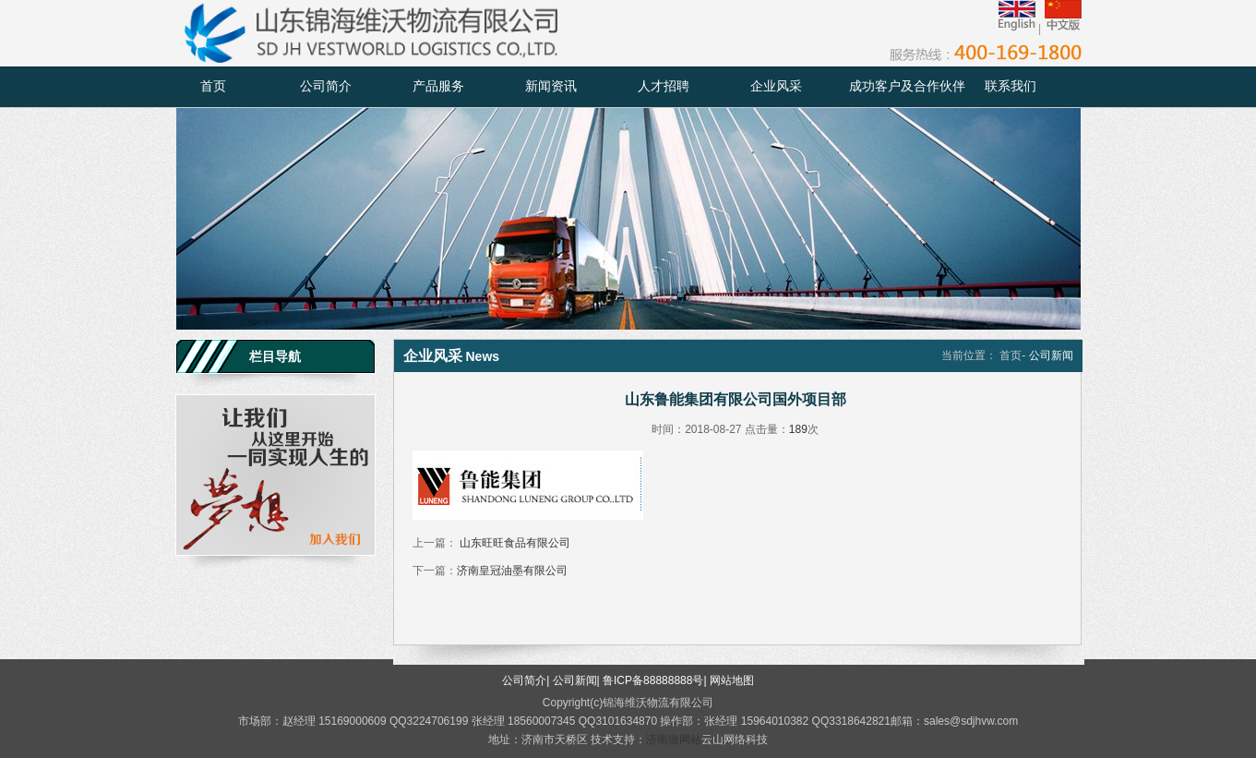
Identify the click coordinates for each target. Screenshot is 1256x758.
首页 (213, 86)
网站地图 (732, 680)
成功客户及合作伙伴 (907, 86)
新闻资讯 (551, 86)
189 (798, 429)
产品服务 (438, 86)
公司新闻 (575, 680)
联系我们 (1010, 86)
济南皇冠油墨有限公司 (512, 570)
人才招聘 (663, 86)
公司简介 (326, 86)
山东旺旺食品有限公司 (513, 542)
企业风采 (776, 86)
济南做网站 (673, 739)
